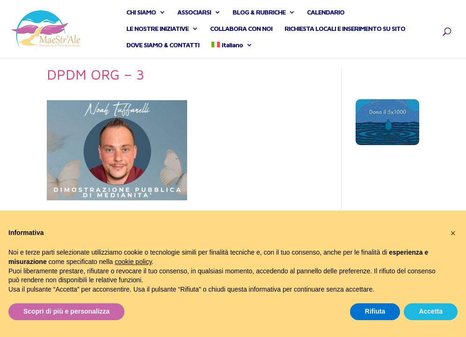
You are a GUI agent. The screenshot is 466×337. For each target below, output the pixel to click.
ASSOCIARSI (194, 17)
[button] (452, 233)
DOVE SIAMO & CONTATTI (162, 49)
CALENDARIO (325, 17)
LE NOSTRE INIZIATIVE (157, 33)
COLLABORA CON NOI (241, 33)
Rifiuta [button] (375, 311)
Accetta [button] (431, 311)
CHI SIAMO (141, 17)
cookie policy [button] (133, 261)
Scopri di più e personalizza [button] (66, 311)
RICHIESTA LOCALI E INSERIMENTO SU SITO (344, 33)
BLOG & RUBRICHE (259, 17)
